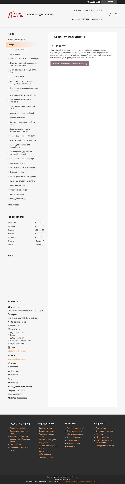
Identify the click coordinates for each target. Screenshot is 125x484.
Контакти (98, 10)
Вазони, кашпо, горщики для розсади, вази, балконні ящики (22, 82)
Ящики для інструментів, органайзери (20, 146)
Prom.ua (75, 477)
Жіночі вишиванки (74, 431)
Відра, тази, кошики (18, 163)
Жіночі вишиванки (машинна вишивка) (71, 64)
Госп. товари (44, 451)
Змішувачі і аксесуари (18, 190)
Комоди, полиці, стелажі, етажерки (24, 58)
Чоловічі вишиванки (75, 428)
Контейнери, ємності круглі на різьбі (22, 107)
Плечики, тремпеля (18, 172)
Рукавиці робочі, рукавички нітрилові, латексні (21, 153)
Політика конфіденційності (89, 481)
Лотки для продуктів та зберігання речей (24, 123)
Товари (87, 10)
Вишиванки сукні (74, 437)
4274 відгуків (95, 2)
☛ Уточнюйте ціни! (16, 40)
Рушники (71, 446)
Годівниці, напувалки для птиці (22, 181)
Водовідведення (17, 194)
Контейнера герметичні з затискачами (20, 100)
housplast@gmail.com (16, 359)
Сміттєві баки (15, 444)
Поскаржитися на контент (68, 481)
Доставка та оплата (80, 19)
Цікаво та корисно (103, 437)
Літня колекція (73, 440)
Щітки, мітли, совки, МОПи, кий (22, 167)
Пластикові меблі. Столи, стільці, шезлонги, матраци (23, 64)
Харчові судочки (45, 428)
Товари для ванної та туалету (22, 136)
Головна (77, 10)
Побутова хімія (45, 454)
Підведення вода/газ (18, 199)
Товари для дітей (17, 77)
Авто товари (13, 205)
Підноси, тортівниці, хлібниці (22, 113)
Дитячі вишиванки (75, 434)
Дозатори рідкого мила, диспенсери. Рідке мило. (20, 130)
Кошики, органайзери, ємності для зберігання (24, 89)
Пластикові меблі (17, 428)
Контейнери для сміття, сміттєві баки (23, 71)
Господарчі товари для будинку (23, 176)
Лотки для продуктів (47, 440)
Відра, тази (43, 443)
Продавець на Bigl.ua (62, 479)
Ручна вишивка (73, 443)
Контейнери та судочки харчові (23, 95)
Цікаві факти (97, 19)
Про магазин (101, 428)
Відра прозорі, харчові (19, 185)
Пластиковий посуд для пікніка (23, 140)
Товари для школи (17, 50)
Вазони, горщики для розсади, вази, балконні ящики (20, 439)
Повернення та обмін (105, 446)
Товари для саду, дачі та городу (23, 158)
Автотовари (15, 54)
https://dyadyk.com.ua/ (17, 351)
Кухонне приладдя (17, 118)
